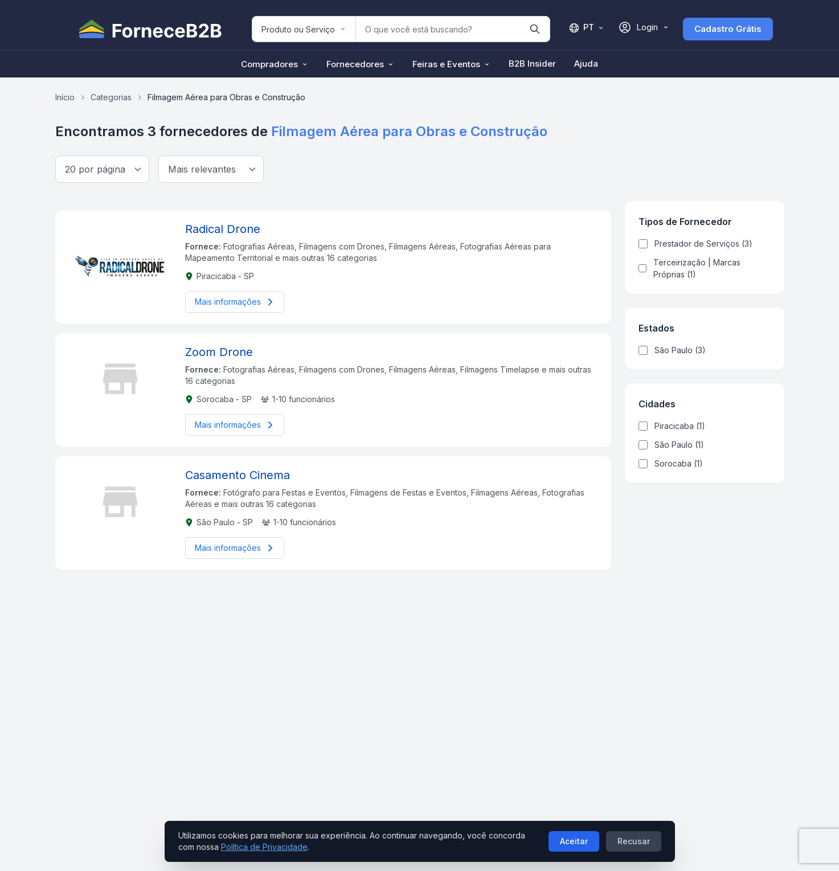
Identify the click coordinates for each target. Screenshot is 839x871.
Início (65, 97)
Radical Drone (222, 229)
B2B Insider (532, 63)
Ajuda (586, 63)
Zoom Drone (219, 352)
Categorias (111, 97)
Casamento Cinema (237, 475)
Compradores (274, 64)
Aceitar (574, 841)
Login (643, 27)
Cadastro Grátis (728, 28)
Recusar (633, 841)
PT (586, 27)
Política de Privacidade (264, 847)
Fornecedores (360, 64)
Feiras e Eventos (451, 64)
